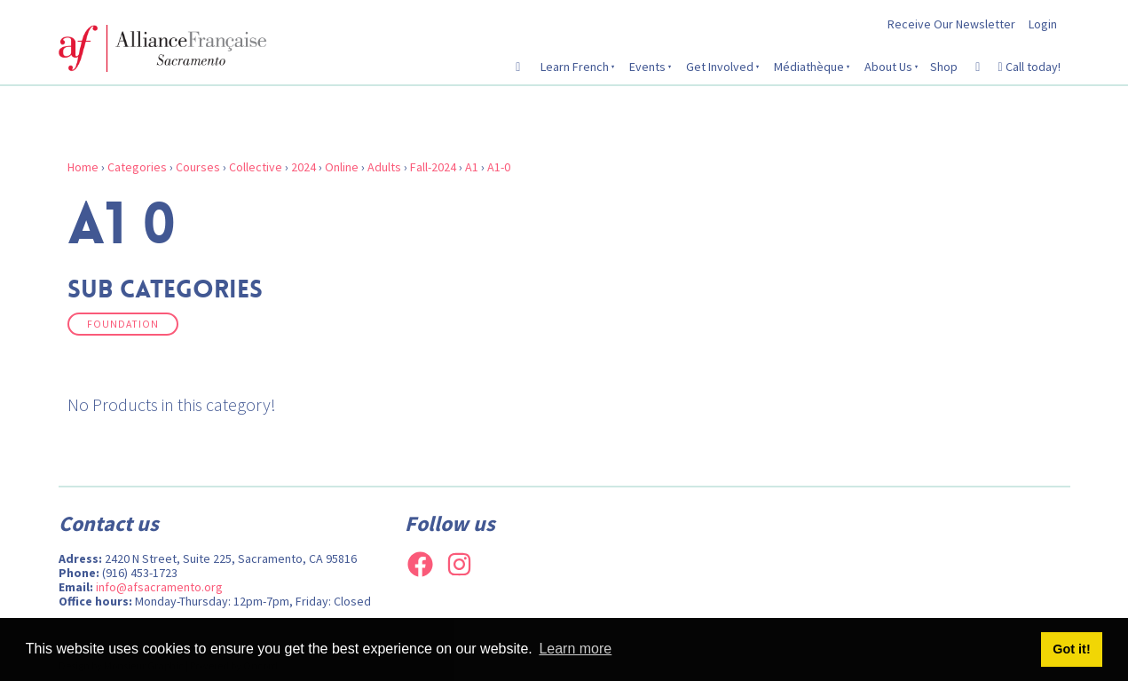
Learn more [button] (575, 648)
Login (1043, 24)
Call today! (1029, 67)
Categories (137, 167)
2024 (303, 167)
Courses (198, 167)
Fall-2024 (433, 167)
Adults (384, 167)
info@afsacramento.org (159, 587)
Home (83, 167)
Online (342, 167)
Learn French (574, 67)
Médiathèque (809, 67)
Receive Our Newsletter (951, 24)
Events (647, 67)
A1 (471, 167)
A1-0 (498, 167)
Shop (944, 67)
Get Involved (719, 67)
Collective (255, 167)
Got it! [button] (1071, 649)
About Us (888, 67)
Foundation (123, 324)
